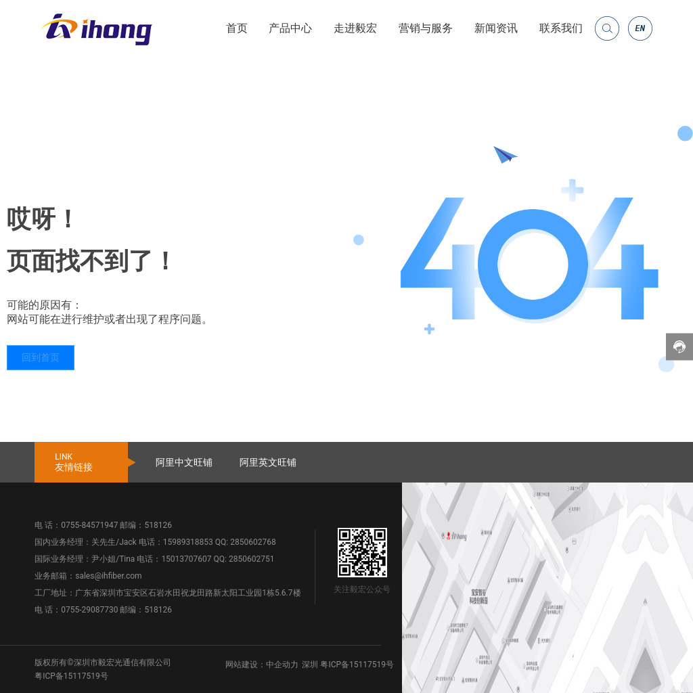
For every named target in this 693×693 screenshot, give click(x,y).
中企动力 (282, 664)
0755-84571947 (89, 525)
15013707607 (186, 559)
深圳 (310, 664)
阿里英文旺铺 (268, 462)
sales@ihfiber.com (108, 576)
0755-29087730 (89, 609)
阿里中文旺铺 (184, 462)
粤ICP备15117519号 (71, 676)
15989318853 (188, 542)
